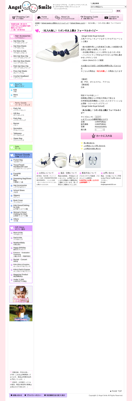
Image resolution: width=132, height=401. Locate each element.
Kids (15, 90)
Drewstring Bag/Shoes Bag (22, 180)
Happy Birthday (19, 248)
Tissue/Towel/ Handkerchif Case (22, 167)
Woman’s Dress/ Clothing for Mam (20, 214)
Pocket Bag (18, 161)
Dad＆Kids (18, 238)
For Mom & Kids (20, 52)
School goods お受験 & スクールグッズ (55, 23)
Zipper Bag (18, 139)
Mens (15, 95)
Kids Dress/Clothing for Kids (21, 207)
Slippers (16, 196)
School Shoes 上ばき (77, 23)
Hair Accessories (20, 186)
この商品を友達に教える (92, 148)
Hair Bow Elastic (20, 47)
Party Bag (19, 119)
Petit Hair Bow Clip (21, 67)
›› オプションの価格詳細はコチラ (94, 119)
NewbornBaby (19, 243)
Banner (16, 124)
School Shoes (18, 191)
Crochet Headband (21, 77)
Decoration (18, 129)
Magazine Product (20, 275)
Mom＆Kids (18, 233)
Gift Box (18, 114)
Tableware (18, 134)
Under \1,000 (20, 280)
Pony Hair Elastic (20, 72)
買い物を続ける (89, 143)
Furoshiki (17, 174)
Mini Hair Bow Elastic (21, 62)
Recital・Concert (20, 260)
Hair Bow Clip (20, 42)
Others (16, 220)
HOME (37, 23)
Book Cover (18, 201)
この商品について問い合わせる (94, 146)
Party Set (19, 109)
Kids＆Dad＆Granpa (21, 270)
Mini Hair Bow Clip (21, 57)
